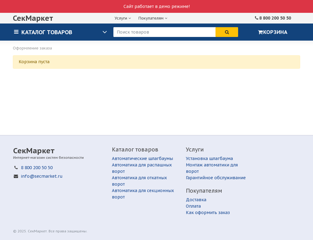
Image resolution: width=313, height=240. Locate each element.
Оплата (193, 206)
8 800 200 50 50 (275, 18)
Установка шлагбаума (209, 158)
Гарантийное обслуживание (216, 177)
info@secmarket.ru (42, 176)
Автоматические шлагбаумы (142, 158)
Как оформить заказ (208, 212)
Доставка (196, 199)
